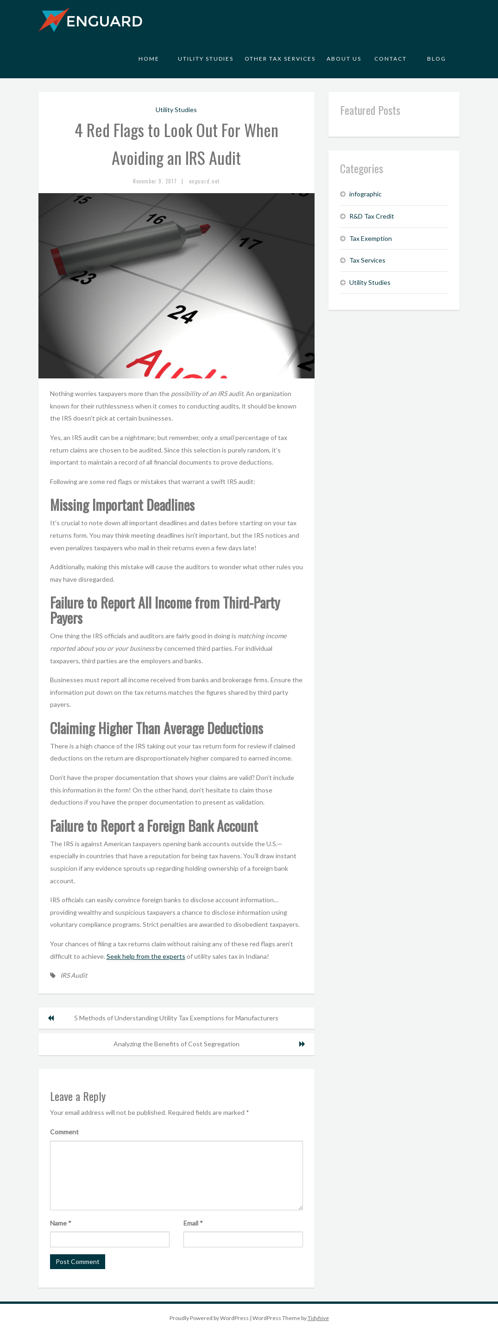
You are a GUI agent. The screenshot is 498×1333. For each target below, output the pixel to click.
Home (149, 58)
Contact (390, 58)
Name (60, 1223)
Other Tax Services (280, 58)
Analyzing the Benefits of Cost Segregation (176, 1044)
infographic (365, 194)
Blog (436, 58)
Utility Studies (205, 58)
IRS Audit (73, 975)
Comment (64, 1132)
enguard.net (204, 181)
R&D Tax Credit (371, 216)
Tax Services (367, 260)
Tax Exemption (370, 238)
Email (193, 1223)
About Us (344, 58)
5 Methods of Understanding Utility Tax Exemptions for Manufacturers (176, 1018)
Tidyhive (318, 1317)
